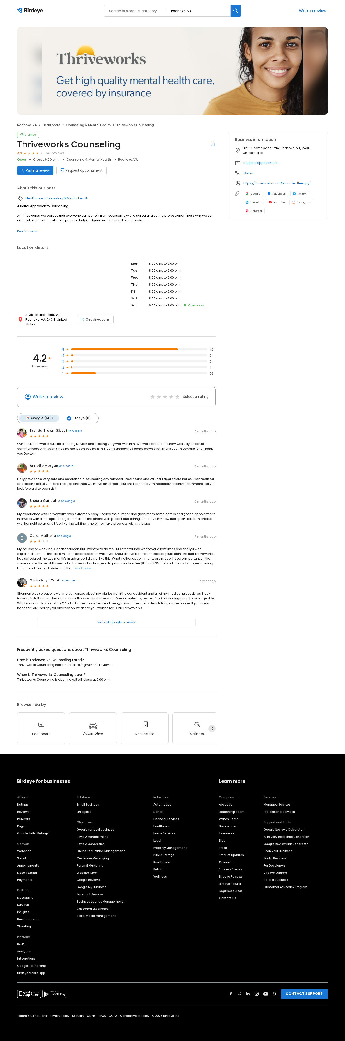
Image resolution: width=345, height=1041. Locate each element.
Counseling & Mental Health (88, 125)
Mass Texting (27, 873)
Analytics (24, 951)
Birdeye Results (230, 884)
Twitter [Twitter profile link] (300, 194)
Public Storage (163, 855)
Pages (21, 826)
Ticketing (24, 926)
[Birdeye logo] (31, 10)
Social (21, 858)
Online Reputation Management (101, 851)
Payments (25, 880)
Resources (226, 833)
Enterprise (84, 812)
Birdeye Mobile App (31, 973)
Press (223, 848)
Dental (158, 812)
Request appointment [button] (260, 163)
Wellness (160, 876)
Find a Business (275, 858)
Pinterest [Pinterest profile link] (254, 211)
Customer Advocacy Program (285, 887)
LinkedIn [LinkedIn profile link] (253, 202)
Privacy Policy (59, 1016)
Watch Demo (229, 819)
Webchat (24, 851)
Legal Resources (231, 891)
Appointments (28, 865)
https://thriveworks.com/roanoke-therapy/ (277, 183)
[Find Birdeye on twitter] (239, 994)
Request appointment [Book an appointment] (81, 170)
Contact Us (227, 898)
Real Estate (161, 862)
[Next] (212, 728)
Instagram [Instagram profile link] (301, 202)
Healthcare (51, 125)
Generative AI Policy (134, 1016)
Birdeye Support (275, 873)
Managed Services (277, 804)
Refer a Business (276, 880)
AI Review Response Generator (286, 837)
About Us (225, 804)
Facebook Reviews (90, 894)
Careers (225, 862)
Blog (222, 840)
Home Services (164, 833)
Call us (248, 173)
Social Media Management (96, 916)
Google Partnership (31, 966)
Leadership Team (232, 812)
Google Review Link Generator (286, 844)
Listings (23, 804)
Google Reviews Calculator (284, 829)
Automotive (162, 804)
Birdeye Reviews (231, 876)
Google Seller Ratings (33, 833)
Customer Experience (93, 909)
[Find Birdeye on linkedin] (248, 994)
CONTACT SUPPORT (304, 993)
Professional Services (279, 812)
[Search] (236, 11)
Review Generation (91, 844)
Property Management (170, 848)
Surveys (23, 905)
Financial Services (166, 819)
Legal (157, 840)
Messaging (25, 898)
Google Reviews (88, 880)
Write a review (312, 10)
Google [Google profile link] (253, 194)
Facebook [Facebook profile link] (277, 194)
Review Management (92, 837)
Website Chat (87, 873)
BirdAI (21, 944)
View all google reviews (116, 622)
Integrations (26, 959)
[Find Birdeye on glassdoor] (274, 994)
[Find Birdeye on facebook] (231, 994)
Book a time (228, 826)
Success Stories (230, 869)
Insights (23, 912)
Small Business (88, 804)
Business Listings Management (100, 901)
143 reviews (55, 153)
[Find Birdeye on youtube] (265, 994)
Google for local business (95, 829)
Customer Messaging (93, 858)
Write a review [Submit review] (35, 170)
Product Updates (231, 855)
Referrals (23, 819)
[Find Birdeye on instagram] (257, 994)
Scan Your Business (278, 851)
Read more (27, 231)
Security (78, 1016)
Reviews (23, 812)
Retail (157, 869)
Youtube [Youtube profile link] (277, 202)
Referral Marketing (90, 865)
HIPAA (102, 1016)
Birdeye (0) (79, 418)
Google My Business (91, 887)
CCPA (113, 1016)
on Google (75, 431)
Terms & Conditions (32, 1016)
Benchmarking (28, 919)
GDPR (91, 1016)
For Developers (275, 865)
